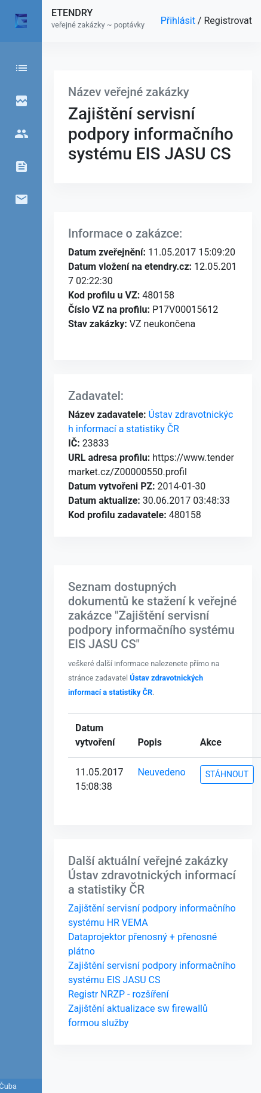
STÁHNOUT (226, 774)
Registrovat (228, 20)
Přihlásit (179, 20)
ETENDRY (72, 13)
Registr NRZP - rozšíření (118, 994)
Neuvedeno (161, 772)
